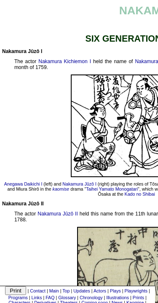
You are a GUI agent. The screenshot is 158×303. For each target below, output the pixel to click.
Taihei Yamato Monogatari (112, 188)
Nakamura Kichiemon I (64, 61)
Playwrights (136, 290)
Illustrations (117, 297)
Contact (38, 290)
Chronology (91, 297)
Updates (81, 290)
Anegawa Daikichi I (23, 183)
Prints (138, 297)
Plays (115, 290)
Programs (18, 297)
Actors (100, 290)
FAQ (50, 297)
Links (37, 297)
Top (66, 290)
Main (54, 290)
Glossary (67, 297)
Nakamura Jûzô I (79, 183)
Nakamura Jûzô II (57, 214)
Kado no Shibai (140, 194)
